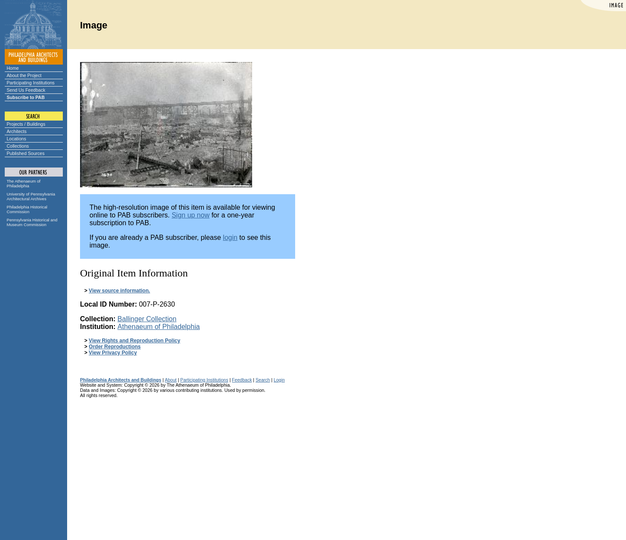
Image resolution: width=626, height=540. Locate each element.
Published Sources (26, 153)
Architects (17, 131)
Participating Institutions (31, 82)
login (230, 237)
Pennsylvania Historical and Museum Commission (32, 222)
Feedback (242, 379)
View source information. (119, 291)
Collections (18, 146)
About (171, 379)
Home (13, 68)
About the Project (24, 75)
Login (279, 379)
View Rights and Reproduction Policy (134, 341)
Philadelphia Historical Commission (27, 209)
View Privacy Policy (113, 353)
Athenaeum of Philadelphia (158, 326)
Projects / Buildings (26, 124)
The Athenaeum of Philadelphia (23, 183)
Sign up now (191, 215)
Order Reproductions (115, 347)
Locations (16, 138)
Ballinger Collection (146, 319)
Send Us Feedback (26, 90)
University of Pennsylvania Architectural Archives (31, 196)
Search (263, 379)
